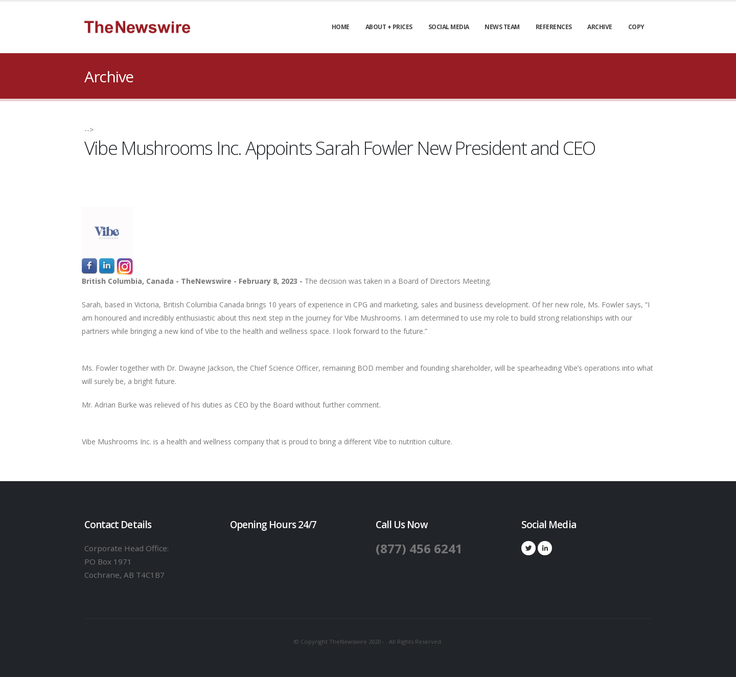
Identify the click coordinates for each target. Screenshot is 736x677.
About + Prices (388, 26)
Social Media (448, 26)
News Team (502, 26)
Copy (636, 26)
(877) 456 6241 (420, 548)
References (554, 26)
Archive (599, 26)
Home (341, 26)
